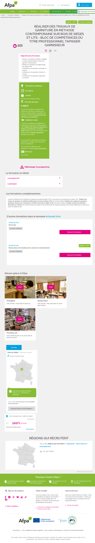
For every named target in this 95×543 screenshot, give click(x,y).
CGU (83, 537)
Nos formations (56, 11)
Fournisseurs (16, 530)
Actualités (68, 11)
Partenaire (34, 11)
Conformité (66, 530)
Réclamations (58, 530)
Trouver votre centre (48, 5)
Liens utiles (14, 537)
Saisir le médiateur (12, 506)
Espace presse (65, 539)
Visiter (20, 287)
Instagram (9, 497)
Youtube (22, 497)
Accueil (3, 15)
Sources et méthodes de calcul (13, 427)
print (51, 50)
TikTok (25, 497)
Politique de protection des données (38, 537)
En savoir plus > (30, 429)
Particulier (22, 11)
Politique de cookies (56, 537)
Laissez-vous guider (72, 505)
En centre (14, 347)
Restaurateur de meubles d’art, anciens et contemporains (29, 248)
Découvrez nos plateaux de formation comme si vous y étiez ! (48, 508)
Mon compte (85, 5)
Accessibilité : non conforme (34, 539)
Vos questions (65, 5)
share (56, 50)
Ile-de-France (48, 451)
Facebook (5, 497)
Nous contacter (49, 530)
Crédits (46, 539)
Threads (13, 497)
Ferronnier (12, 225)
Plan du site (22, 537)
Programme (46, 50)
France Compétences (40, 148)
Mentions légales (55, 539)
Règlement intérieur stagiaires (34, 530)
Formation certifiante (13, 15)
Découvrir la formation (74, 232)
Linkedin (6, 499)
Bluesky (18, 497)
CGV (23, 530)
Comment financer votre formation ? (22, 408)
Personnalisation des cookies (72, 537)
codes (20, 45)
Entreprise (45, 11)
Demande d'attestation (77, 530)
